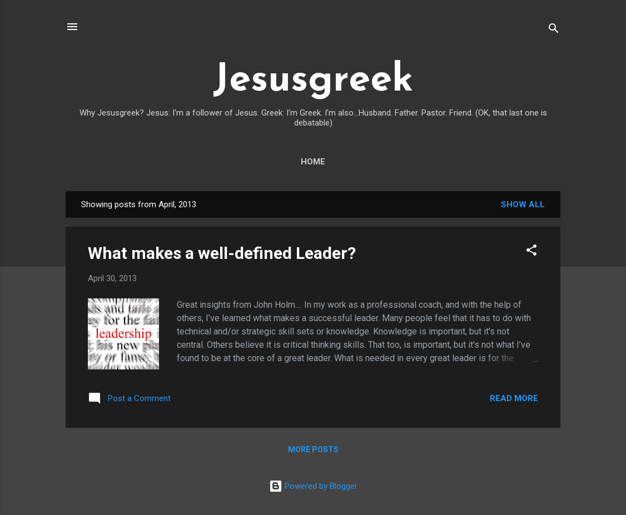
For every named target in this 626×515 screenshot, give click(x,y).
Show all (523, 204)
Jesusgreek (313, 81)
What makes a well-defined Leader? (222, 253)
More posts (313, 449)
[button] (531, 252)
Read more (514, 398)
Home (313, 162)
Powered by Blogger (313, 486)
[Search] (553, 30)
